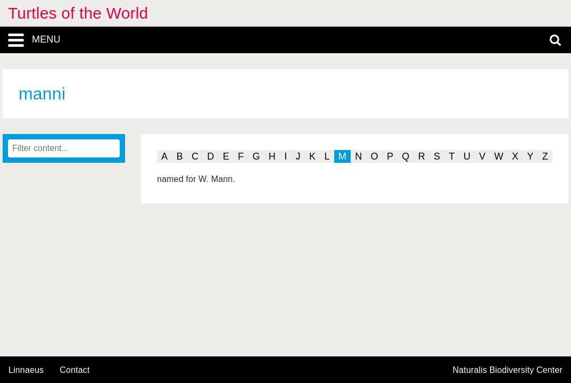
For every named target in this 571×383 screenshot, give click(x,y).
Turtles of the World (78, 13)
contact (74, 369)
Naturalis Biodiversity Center (508, 370)
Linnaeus (26, 370)
